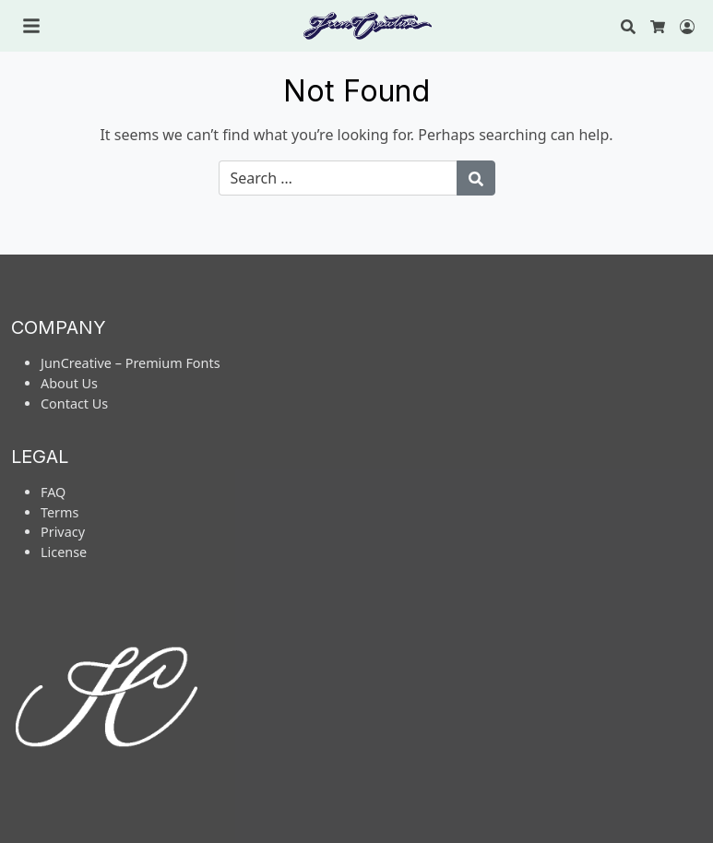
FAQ (53, 492)
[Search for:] (338, 178)
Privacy (63, 531)
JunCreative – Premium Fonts (130, 363)
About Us (69, 383)
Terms (59, 512)
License (64, 552)
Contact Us (74, 403)
